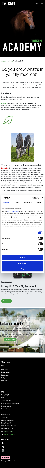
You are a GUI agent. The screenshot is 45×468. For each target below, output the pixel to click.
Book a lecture (10, 339)
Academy (4, 61)
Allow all (22, 257)
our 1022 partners (13, 211)
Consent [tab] (6, 202)
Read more (6, 301)
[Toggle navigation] (42, 3)
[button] (22, 464)
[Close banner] (42, 197)
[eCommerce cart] (37, 3)
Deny (22, 269)
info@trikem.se (8, 431)
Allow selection (22, 263)
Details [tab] (17, 202)
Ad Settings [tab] (28, 202)
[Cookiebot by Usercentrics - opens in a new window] (31, 198)
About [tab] (39, 202)
